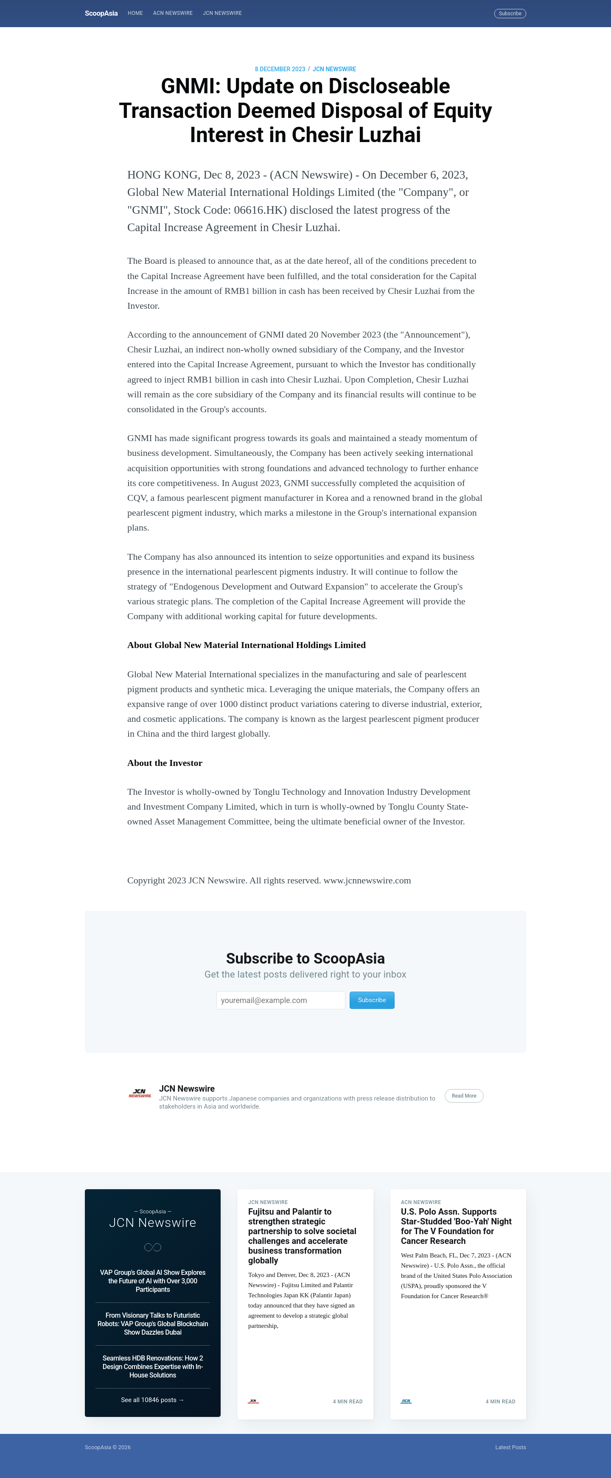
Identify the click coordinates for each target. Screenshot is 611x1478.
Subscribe (510, 14)
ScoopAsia (101, 13)
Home (135, 13)
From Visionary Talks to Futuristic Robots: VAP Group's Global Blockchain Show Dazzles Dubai (153, 1323)
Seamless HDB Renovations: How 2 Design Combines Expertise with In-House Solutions (153, 1366)
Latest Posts (510, 1447)
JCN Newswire (222, 13)
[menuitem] (135, 13)
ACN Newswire (173, 13)
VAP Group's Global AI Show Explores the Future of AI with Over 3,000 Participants (152, 1281)
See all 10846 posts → (153, 1400)
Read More (464, 1096)
